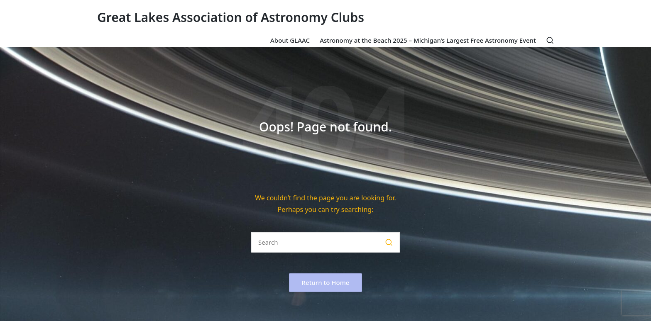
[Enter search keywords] (325, 242)
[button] (389, 242)
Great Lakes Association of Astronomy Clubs (230, 17)
